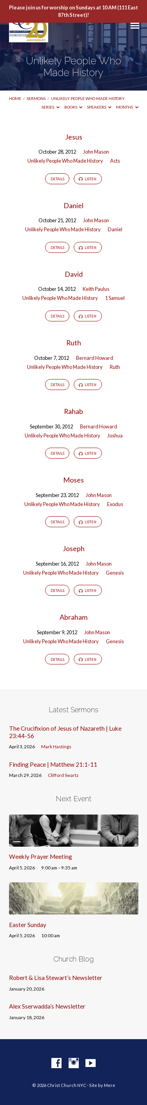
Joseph (74, 548)
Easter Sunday (27, 924)
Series (51, 107)
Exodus (115, 504)
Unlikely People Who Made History (88, 98)
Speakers (99, 107)
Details (57, 179)
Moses (73, 479)
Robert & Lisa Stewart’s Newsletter (55, 977)
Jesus (73, 136)
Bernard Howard (94, 358)
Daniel (73, 205)
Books (73, 107)
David (74, 274)
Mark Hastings (56, 746)
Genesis (115, 573)
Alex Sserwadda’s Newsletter (47, 1006)
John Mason (96, 152)
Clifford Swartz (63, 775)
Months (127, 107)
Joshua (115, 435)
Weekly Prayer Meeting (40, 856)
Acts (115, 161)
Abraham (73, 617)
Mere (109, 1085)
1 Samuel (115, 298)
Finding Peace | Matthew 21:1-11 (53, 764)
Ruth (73, 342)
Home (15, 98)
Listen (87, 179)
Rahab (73, 411)
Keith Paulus (96, 289)
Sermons (36, 98)
